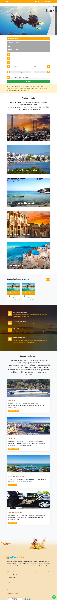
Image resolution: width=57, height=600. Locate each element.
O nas (8, 582)
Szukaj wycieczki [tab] (14, 46)
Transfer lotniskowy (15, 512)
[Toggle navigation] (7, 4)
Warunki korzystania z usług (14, 589)
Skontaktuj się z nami (12, 593)
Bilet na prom (12, 400)
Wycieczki (11, 438)
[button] (7, 1)
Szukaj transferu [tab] (14, 38)
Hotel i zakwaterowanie (16, 476)
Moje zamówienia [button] (45, 1)
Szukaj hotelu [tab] (13, 50)
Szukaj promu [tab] (13, 42)
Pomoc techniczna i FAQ (13, 586)
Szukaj (28, 81)
